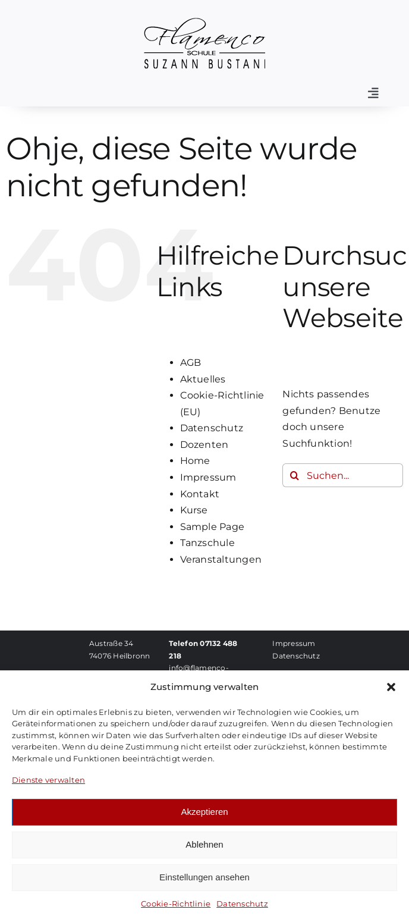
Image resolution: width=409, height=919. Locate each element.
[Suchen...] (342, 475)
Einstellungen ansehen (204, 877)
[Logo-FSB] (204, 22)
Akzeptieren (204, 812)
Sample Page (212, 526)
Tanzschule (207, 542)
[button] (391, 687)
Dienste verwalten (48, 780)
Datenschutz (242, 903)
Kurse (194, 510)
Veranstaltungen (221, 559)
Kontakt (200, 494)
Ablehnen (204, 844)
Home (195, 460)
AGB (191, 362)
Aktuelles (203, 379)
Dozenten (204, 444)
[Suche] (294, 475)
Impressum (208, 477)
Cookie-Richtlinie (175, 903)
